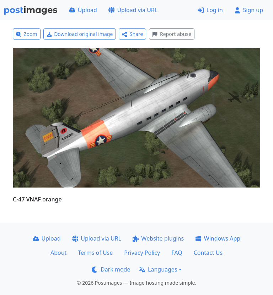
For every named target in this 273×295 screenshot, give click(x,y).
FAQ (176, 253)
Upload (83, 10)
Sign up (248, 10)
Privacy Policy (142, 253)
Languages (158, 269)
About (58, 253)
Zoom (26, 34)
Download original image (80, 34)
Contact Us (208, 253)
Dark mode (111, 269)
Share (132, 34)
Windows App (217, 238)
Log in (210, 10)
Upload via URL (132, 10)
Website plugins (158, 238)
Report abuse (171, 34)
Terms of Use (95, 253)
